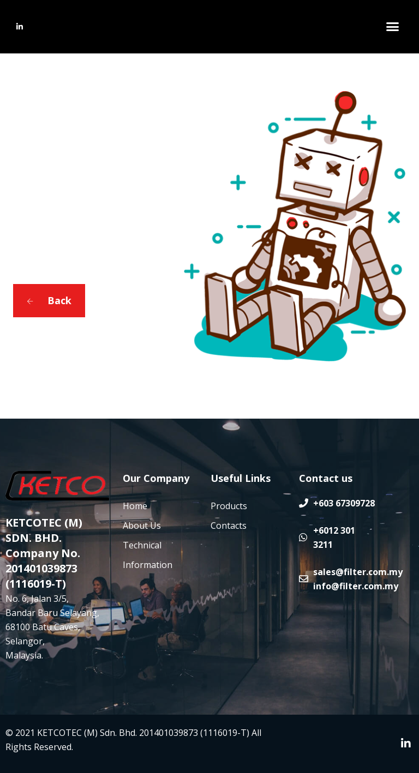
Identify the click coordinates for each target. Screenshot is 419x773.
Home (135, 506)
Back (49, 300)
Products (229, 506)
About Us (142, 526)
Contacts (229, 526)
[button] (392, 26)
